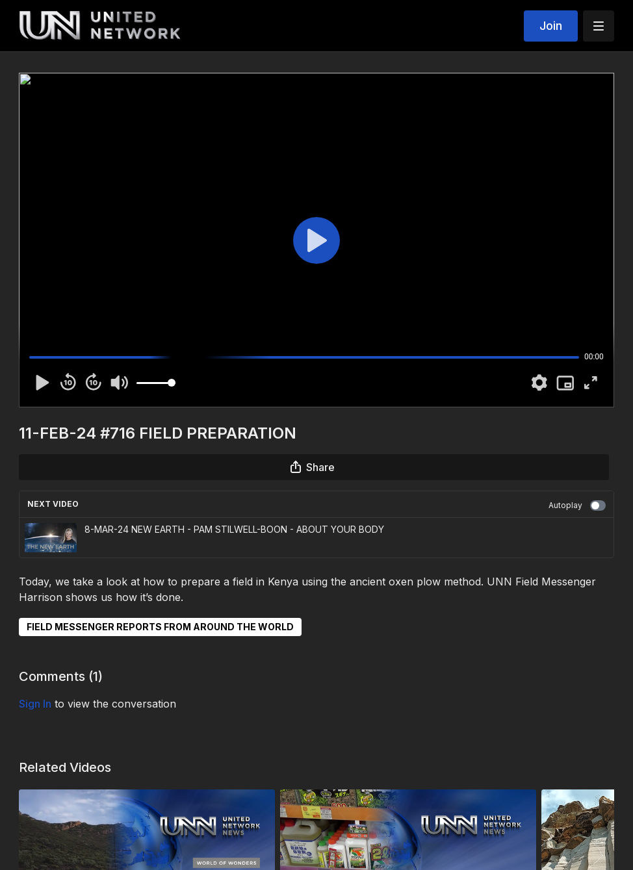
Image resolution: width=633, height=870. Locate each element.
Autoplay (577, 505)
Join (550, 25)
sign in (35, 703)
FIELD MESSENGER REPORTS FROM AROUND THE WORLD (160, 626)
